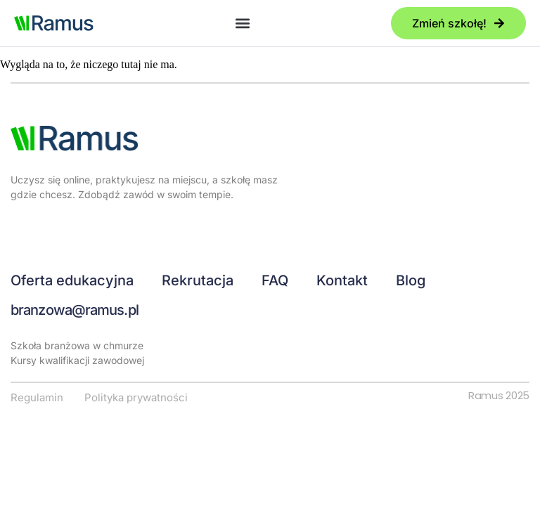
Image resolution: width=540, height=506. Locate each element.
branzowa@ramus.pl (75, 309)
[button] (242, 23)
